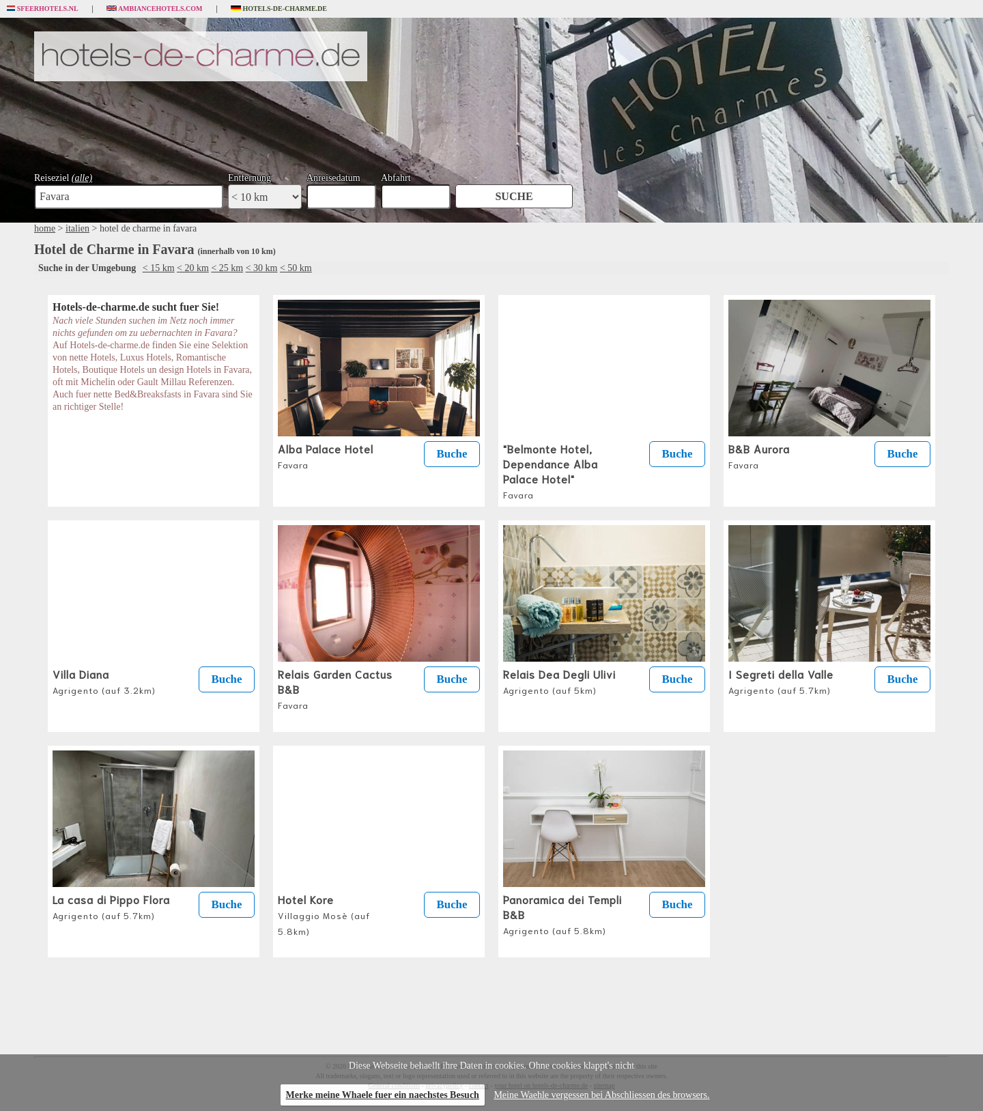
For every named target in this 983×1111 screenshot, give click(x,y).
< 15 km (159, 268)
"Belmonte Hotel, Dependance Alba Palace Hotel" (550, 470)
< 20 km (193, 268)
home (44, 228)
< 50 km (296, 268)
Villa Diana (104, 680)
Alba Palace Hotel (325, 455)
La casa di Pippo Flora (111, 906)
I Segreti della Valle (781, 680)
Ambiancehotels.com (154, 8)
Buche (452, 453)
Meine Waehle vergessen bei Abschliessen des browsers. (601, 1095)
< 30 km (262, 268)
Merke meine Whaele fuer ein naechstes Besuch (382, 1095)
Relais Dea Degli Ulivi (559, 680)
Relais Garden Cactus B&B (335, 688)
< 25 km (227, 268)
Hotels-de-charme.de (279, 8)
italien (77, 228)
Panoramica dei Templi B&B (562, 914)
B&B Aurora (759, 455)
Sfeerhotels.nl (43, 8)
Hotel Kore (324, 914)
